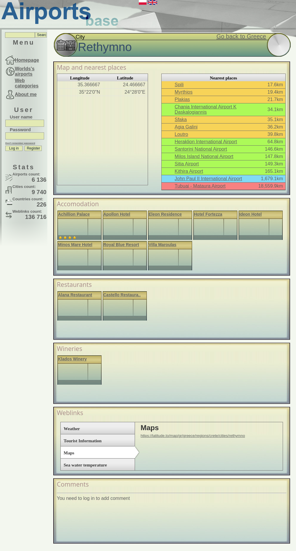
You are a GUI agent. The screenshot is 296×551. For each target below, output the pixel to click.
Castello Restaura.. (122, 294)
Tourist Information (83, 440)
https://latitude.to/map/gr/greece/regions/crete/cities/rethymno (193, 435)
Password (20, 129)
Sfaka (181, 119)
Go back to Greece (241, 36)
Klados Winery (72, 359)
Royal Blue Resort (121, 244)
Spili (179, 84)
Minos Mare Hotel (75, 244)
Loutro (181, 134)
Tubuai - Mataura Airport (200, 185)
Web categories (26, 83)
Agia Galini (186, 126)
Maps (69, 453)
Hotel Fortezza (208, 214)
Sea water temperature (85, 465)
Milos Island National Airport (204, 156)
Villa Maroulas (162, 244)
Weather (72, 428)
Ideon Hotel (250, 214)
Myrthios (183, 92)
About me (26, 94)
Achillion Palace (74, 214)
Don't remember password (20, 143)
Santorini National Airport (201, 149)
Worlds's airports (25, 71)
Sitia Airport (187, 163)
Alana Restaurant (75, 294)
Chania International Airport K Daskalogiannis (206, 109)
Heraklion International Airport (206, 141)
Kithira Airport (189, 171)
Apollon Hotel (116, 214)
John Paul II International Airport (208, 178)
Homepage (27, 60)
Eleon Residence (165, 214)
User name (21, 116)
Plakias (182, 99)
